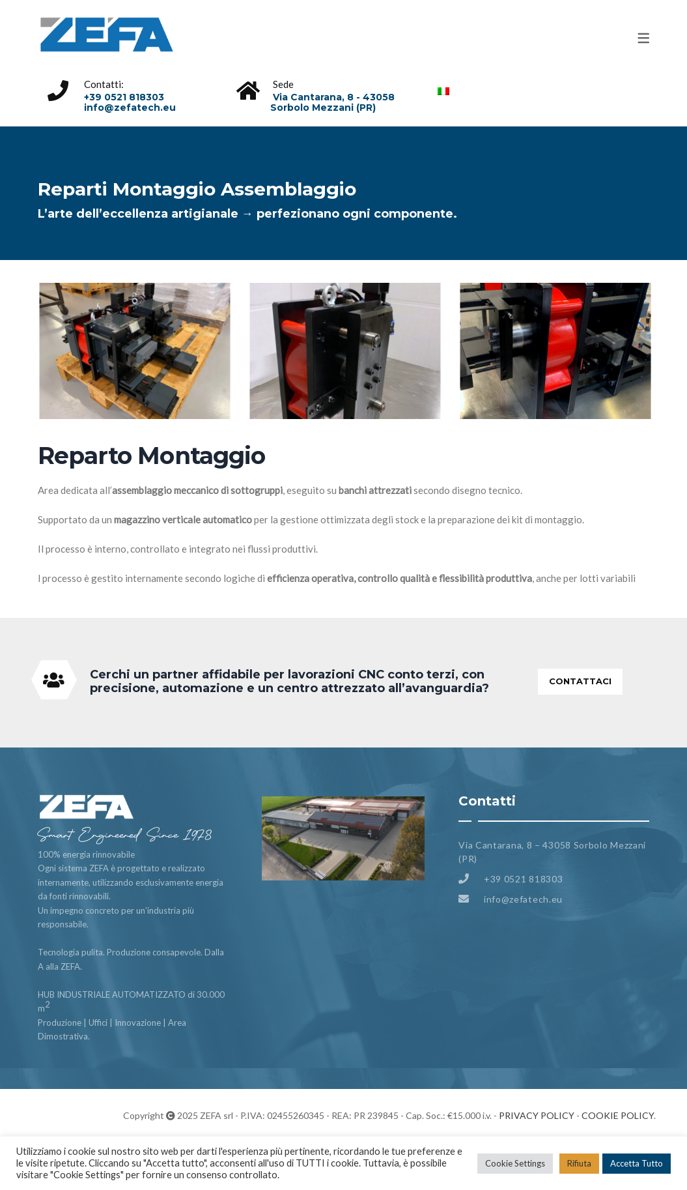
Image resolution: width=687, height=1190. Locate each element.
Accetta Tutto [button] (636, 1163)
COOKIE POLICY (618, 1115)
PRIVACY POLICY (536, 1115)
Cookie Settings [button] (515, 1163)
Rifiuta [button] (579, 1163)
